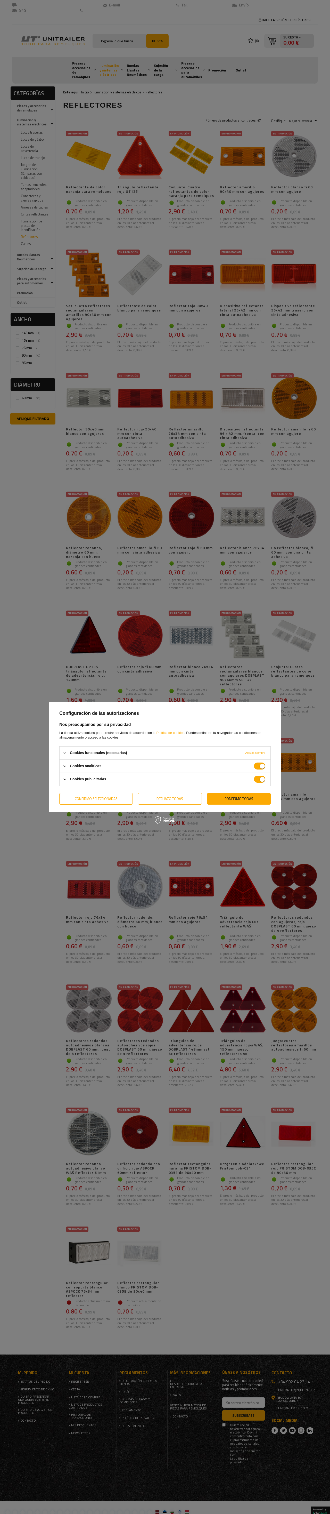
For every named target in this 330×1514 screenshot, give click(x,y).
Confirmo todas (239, 798)
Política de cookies (170, 732)
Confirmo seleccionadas (96, 798)
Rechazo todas (169, 798)
